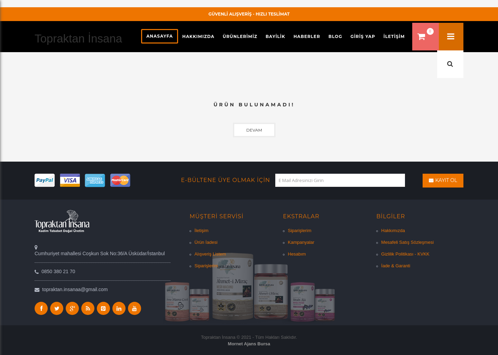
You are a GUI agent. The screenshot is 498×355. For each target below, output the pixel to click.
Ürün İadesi (205, 242)
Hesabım (297, 254)
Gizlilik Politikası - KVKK (405, 254)
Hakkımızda (393, 230)
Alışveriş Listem (210, 254)
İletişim (201, 230)
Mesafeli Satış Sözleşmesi (407, 242)
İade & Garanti (395, 265)
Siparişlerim (206, 265)
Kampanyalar (301, 242)
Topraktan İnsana (78, 38)
